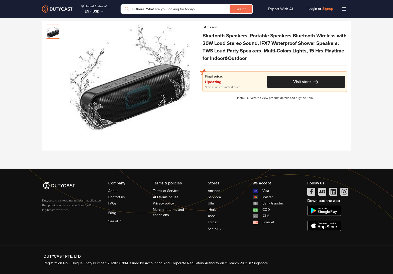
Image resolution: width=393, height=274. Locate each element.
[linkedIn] (333, 193)
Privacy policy (163, 203)
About (113, 191)
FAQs (112, 203)
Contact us (116, 197)
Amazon (214, 191)
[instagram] (344, 193)
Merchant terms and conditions (168, 212)
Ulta (211, 203)
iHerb (212, 210)
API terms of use (165, 197)
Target (213, 222)
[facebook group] (322, 193)
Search (241, 9)
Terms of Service (166, 191)
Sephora (214, 197)
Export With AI (280, 9)
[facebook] (311, 193)
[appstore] (324, 225)
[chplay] (324, 210)
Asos (212, 216)
